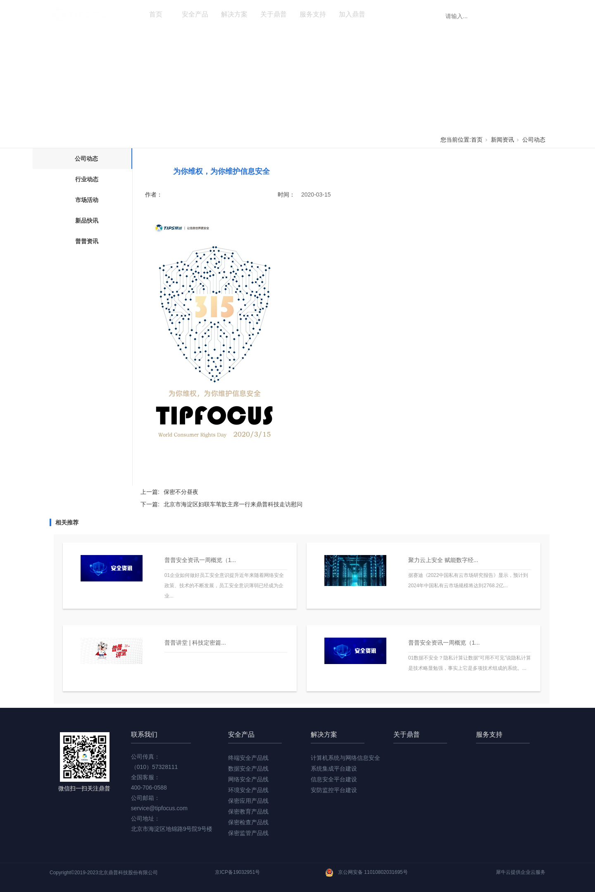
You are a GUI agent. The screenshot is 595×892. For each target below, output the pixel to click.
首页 (155, 14)
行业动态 (86, 179)
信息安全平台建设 (334, 779)
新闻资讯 (391, 14)
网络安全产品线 (248, 779)
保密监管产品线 (248, 833)
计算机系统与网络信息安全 (345, 757)
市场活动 (86, 200)
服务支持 (313, 14)
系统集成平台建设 (334, 768)
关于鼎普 (273, 14)
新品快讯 (86, 220)
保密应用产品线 (248, 800)
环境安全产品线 (248, 790)
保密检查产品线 (248, 822)
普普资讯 (86, 241)
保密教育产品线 (248, 811)
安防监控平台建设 (334, 790)
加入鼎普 (352, 14)
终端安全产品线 (248, 757)
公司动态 (533, 139)
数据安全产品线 (248, 768)
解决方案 (234, 14)
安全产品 (195, 14)
